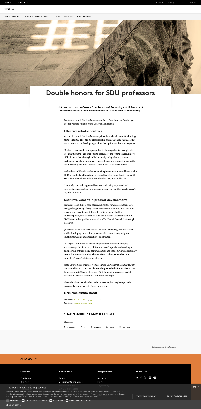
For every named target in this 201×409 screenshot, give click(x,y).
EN (195, 2)
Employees (172, 2)
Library (76, 9)
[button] (7, 400)
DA (191, 2)
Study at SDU (28, 9)
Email (110, 334)
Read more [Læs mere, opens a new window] (94, 397)
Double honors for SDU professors (77, 16)
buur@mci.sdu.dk (86, 310)
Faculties (27, 16)
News (52, 9)
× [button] (198, 387)
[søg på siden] (166, 9)
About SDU (88, 9)
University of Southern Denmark (17, 2)
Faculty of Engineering (43, 16)
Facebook (69, 333)
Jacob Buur (77, 310)
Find (183, 2)
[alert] (100, 396)
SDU (6, 16)
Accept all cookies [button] (146, 396)
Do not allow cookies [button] (177, 396)
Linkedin (96, 333)
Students (159, 2)
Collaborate (64, 9)
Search (184, 9)
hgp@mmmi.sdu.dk (95, 306)
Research (42, 9)
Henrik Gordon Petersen (81, 306)
